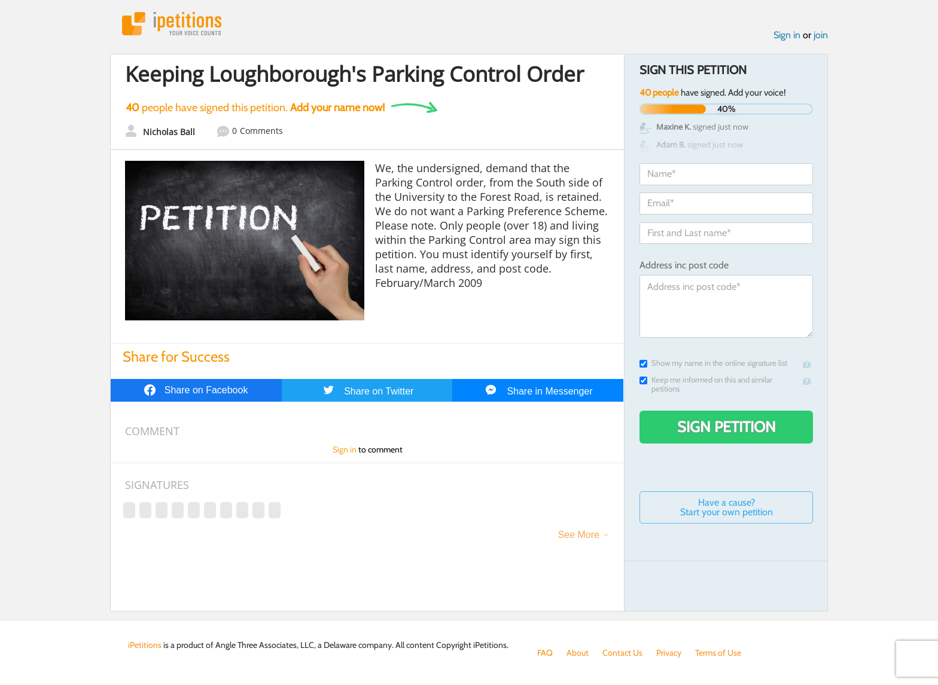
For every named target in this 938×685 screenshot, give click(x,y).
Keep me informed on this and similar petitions (705, 384)
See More (578, 535)
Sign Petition (726, 427)
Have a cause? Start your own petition (726, 507)
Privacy (668, 652)
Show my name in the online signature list (713, 363)
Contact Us (622, 652)
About (578, 652)
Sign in (786, 35)
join (821, 35)
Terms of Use (718, 652)
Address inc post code (684, 265)
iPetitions (171, 23)
